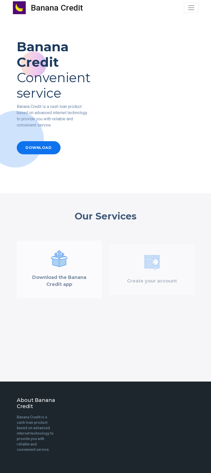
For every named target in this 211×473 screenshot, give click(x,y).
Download (39, 147)
